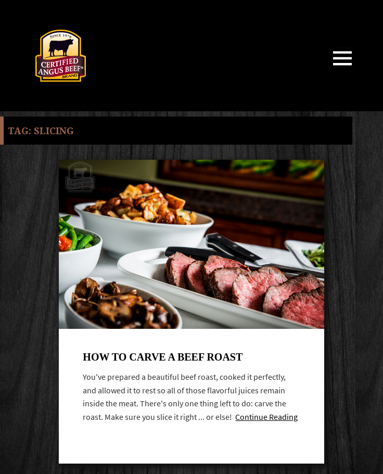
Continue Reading (266, 417)
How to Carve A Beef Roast (162, 357)
